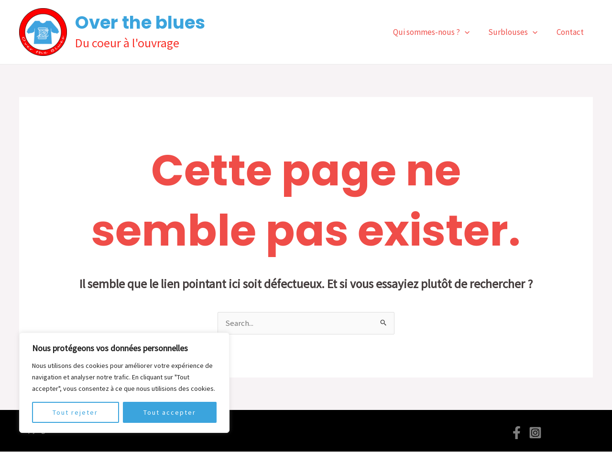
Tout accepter (169, 412)
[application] (471, 32)
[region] (124, 383)
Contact (571, 32)
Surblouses (516, 32)
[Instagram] (535, 433)
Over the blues (140, 22)
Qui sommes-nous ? (437, 32)
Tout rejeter (75, 412)
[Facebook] (516, 433)
